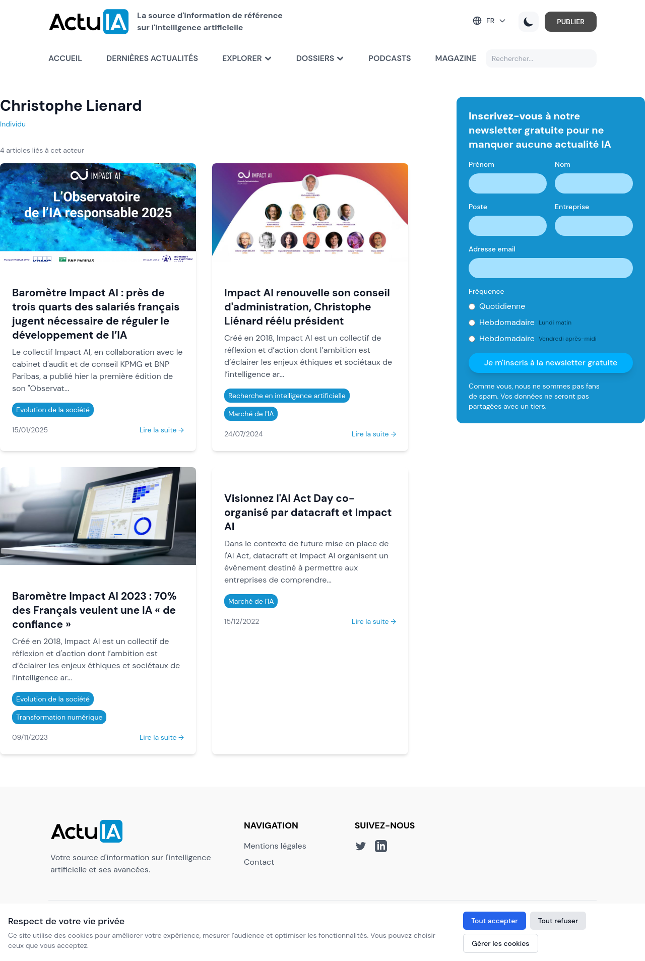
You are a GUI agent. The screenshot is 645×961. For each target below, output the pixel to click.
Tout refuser (558, 920)
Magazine (456, 58)
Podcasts (389, 58)
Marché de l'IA (251, 413)
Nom (562, 164)
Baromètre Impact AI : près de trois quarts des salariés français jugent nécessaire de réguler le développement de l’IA (95, 314)
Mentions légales (275, 846)
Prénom (481, 164)
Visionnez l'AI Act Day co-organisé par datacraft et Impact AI (308, 512)
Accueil (65, 58)
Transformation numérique (59, 717)
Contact (259, 862)
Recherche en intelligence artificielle (287, 395)
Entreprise (572, 206)
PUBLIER (571, 21)
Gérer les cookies (500, 943)
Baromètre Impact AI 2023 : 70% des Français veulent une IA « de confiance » (94, 610)
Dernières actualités (152, 58)
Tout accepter (494, 920)
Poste (478, 206)
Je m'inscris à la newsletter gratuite (551, 362)
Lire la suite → (162, 429)
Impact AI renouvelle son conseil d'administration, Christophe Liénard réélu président (307, 307)
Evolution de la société (53, 409)
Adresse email (492, 248)
